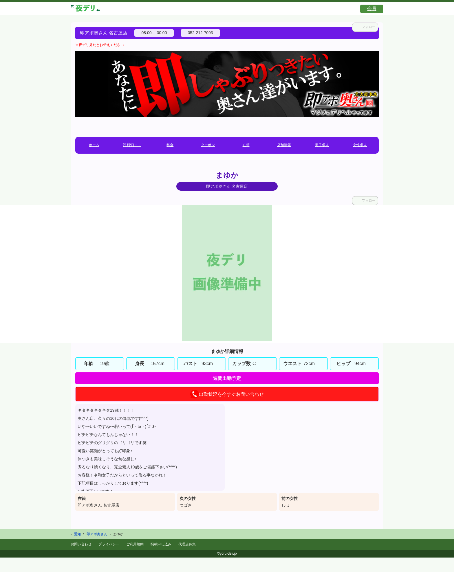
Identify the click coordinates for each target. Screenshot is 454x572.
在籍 (246, 145)
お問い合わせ (81, 544)
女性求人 (360, 145)
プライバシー (108, 544)
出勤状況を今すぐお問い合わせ (227, 394)
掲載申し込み (161, 544)
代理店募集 (187, 544)
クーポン (208, 145)
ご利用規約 (135, 544)
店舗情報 (284, 145)
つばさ (186, 505)
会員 (371, 8)
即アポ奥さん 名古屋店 (98, 505)
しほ (285, 505)
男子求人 (322, 145)
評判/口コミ (132, 145)
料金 (169, 145)
